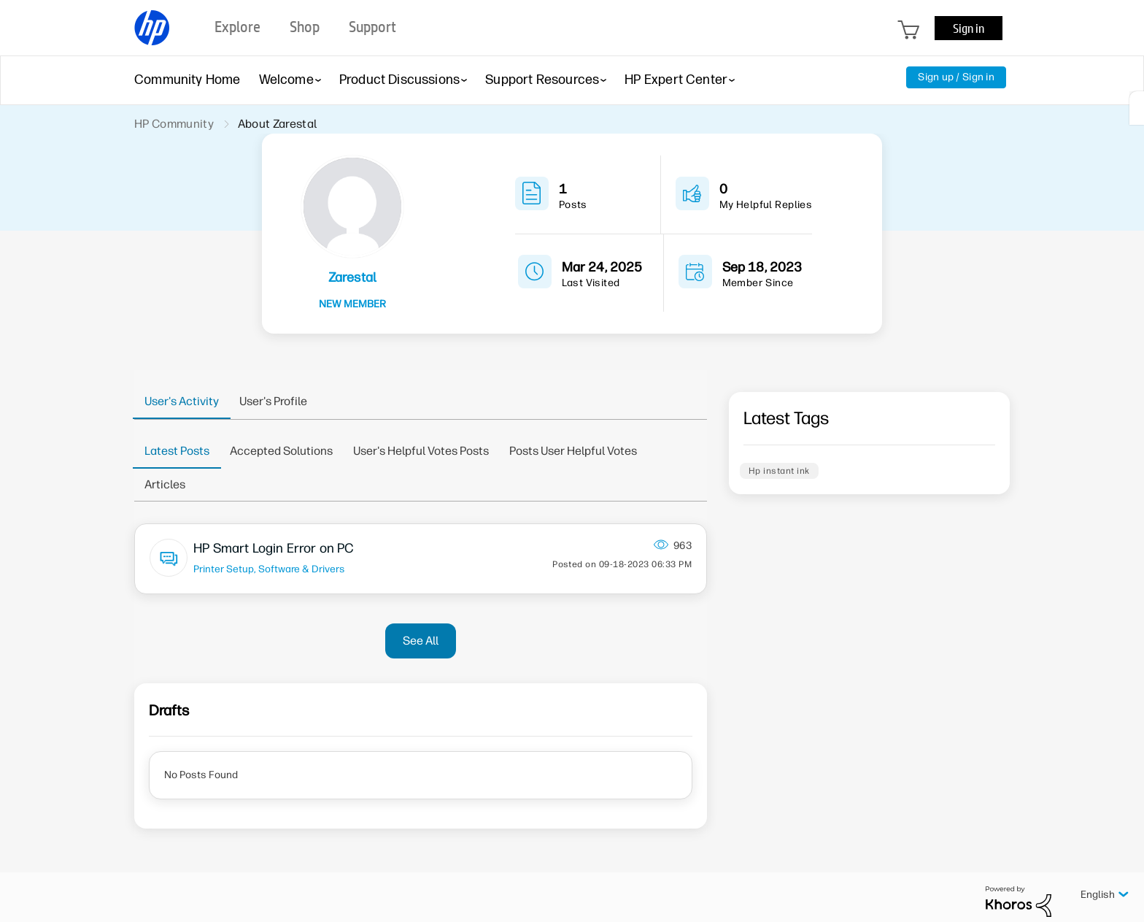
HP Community (174, 124)
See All (420, 641)
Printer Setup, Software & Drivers (268, 569)
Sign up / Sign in (956, 77)
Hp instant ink (779, 471)
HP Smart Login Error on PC (274, 548)
